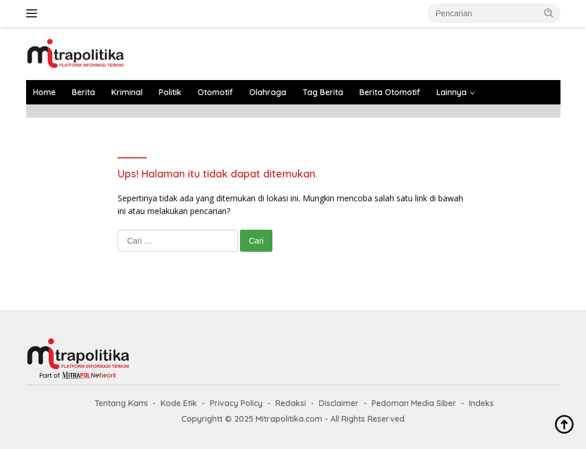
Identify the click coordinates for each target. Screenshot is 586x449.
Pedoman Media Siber (414, 403)
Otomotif (215, 92)
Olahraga (267, 92)
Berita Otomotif (389, 92)
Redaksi (290, 403)
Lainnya (451, 92)
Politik (170, 92)
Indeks (481, 403)
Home (44, 92)
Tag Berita (323, 92)
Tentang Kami (121, 403)
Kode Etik (179, 403)
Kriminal (127, 92)
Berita (83, 92)
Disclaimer (339, 403)
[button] (548, 12)
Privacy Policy (236, 403)
